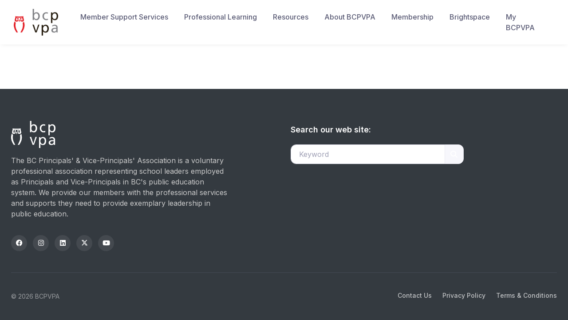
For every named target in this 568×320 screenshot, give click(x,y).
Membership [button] (412, 16)
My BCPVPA (520, 22)
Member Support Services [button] (124, 16)
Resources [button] (290, 16)
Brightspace (470, 16)
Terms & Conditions (526, 295)
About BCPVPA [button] (349, 16)
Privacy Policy (463, 295)
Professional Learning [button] (220, 16)
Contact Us (415, 295)
